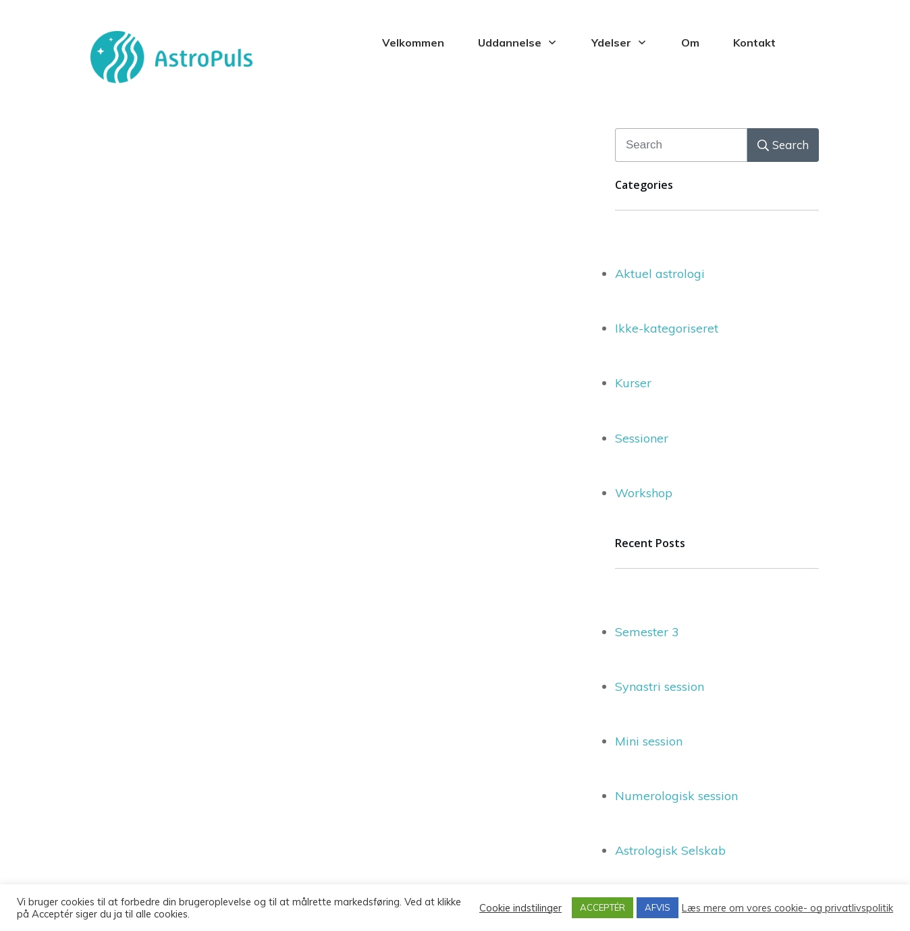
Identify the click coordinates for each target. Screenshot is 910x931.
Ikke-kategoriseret (666, 328)
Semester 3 (647, 632)
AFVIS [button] (657, 907)
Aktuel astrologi (660, 273)
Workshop (643, 493)
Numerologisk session (676, 795)
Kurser (633, 383)
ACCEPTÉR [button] (602, 907)
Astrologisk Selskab (670, 850)
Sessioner (641, 438)
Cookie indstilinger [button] (520, 908)
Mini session (648, 741)
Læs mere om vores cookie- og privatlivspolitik (787, 908)
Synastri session (659, 686)
